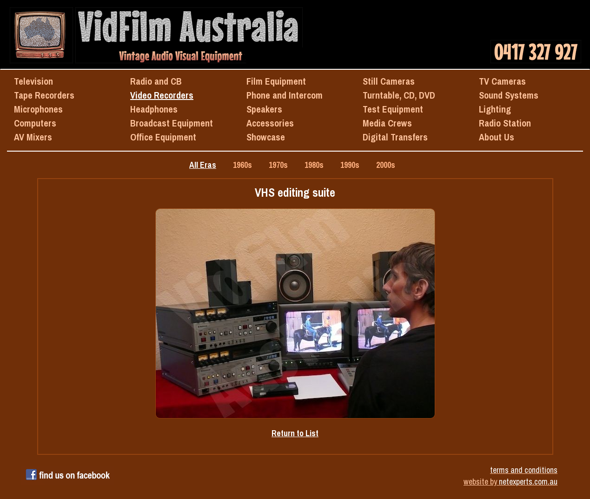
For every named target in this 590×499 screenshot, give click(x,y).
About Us (496, 137)
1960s (242, 165)
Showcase (265, 137)
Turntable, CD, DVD (399, 95)
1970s (278, 165)
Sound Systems (508, 95)
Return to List (295, 433)
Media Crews (387, 123)
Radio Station (505, 123)
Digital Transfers (395, 137)
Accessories (270, 123)
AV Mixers (33, 137)
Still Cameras (389, 81)
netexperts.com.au (528, 481)
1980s (314, 165)
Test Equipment (393, 109)
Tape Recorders (44, 95)
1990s (349, 165)
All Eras (202, 165)
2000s (385, 165)
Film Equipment (276, 81)
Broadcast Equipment (171, 123)
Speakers (264, 109)
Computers (35, 123)
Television (33, 81)
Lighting (495, 109)
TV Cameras (502, 81)
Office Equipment (163, 137)
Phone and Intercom (284, 95)
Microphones (38, 109)
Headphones (154, 109)
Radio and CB (156, 81)
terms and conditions (523, 470)
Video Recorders (161, 95)
